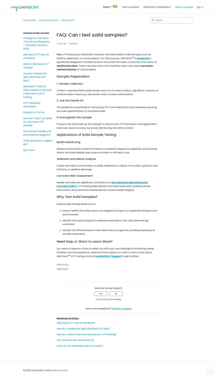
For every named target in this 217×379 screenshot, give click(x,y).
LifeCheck (62, 269)
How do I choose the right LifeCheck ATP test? (35, 77)
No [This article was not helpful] (116, 293)
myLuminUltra (29, 20)
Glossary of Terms (33, 112)
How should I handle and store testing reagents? (37, 133)
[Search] (172, 20)
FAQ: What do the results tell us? (75, 340)
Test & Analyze (130, 7)
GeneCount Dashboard (156, 7)
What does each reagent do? (37, 142)
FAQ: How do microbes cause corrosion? (80, 346)
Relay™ (107, 7)
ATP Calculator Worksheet (32, 104)
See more (28, 150)
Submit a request (184, 7)
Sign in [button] (200, 7)
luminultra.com (59, 370)
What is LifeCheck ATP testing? (36, 65)
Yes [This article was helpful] (100, 293)
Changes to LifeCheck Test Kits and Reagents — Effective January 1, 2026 (36, 43)
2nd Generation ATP (48, 20)
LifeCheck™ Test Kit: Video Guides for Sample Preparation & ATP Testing (37, 92)
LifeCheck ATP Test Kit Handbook (36, 56)
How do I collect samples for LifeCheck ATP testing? (37, 122)
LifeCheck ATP (67, 20)
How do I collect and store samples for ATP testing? (86, 334)
